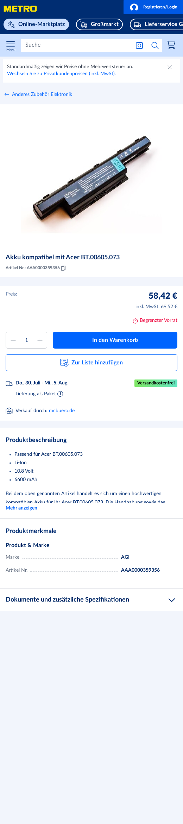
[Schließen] (170, 67)
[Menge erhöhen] (40, 340)
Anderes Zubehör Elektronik (42, 94)
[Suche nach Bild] (139, 45)
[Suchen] (75, 45)
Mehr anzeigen (21, 508)
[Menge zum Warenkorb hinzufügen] (26, 340)
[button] (153, 7)
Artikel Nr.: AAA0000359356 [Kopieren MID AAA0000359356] (36, 268)
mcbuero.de (62, 410)
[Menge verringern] (13, 340)
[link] (172, 46)
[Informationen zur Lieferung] (60, 393)
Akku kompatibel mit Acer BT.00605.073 (63, 257)
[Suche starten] (155, 45)
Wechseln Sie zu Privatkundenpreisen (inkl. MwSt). (61, 73)
